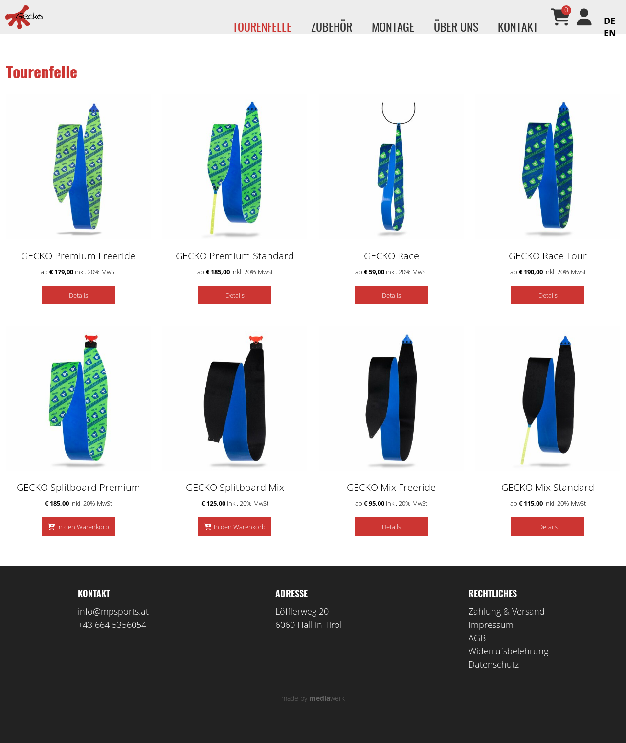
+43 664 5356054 (112, 639)
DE (609, 20)
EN (610, 33)
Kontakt (518, 26)
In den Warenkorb (83, 541)
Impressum (491, 639)
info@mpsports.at (113, 626)
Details (78, 309)
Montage (393, 26)
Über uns (456, 26)
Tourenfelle (262, 26)
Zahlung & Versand (507, 626)
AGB (477, 652)
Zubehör (331, 26)
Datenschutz (494, 679)
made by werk (313, 713)
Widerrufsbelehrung (508, 666)
